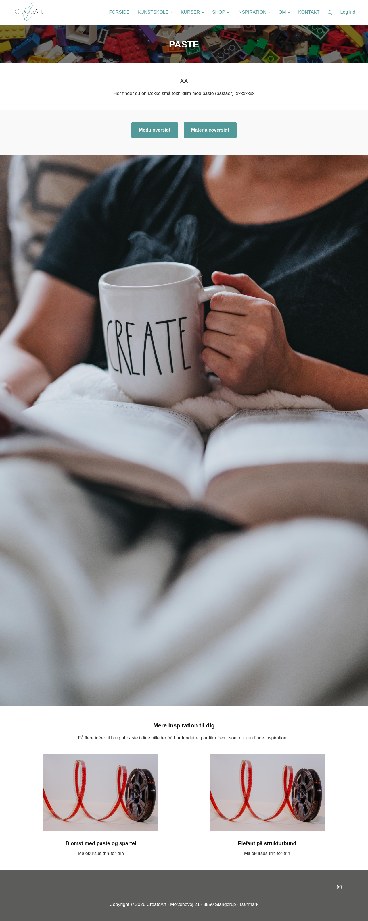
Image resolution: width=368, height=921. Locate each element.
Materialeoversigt (210, 130)
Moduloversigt (154, 130)
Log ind (348, 12)
